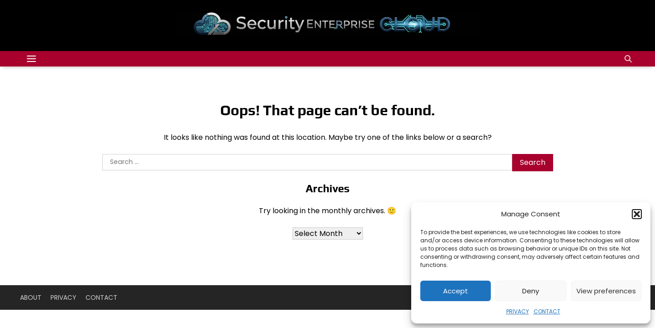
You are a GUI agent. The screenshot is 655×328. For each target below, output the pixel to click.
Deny (530, 291)
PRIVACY (517, 311)
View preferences (606, 291)
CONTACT (547, 311)
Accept (455, 291)
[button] (636, 214)
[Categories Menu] (31, 59)
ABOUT (30, 297)
